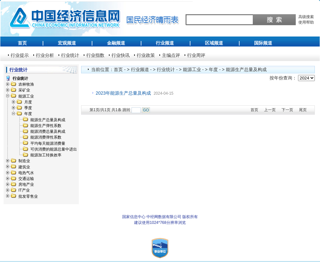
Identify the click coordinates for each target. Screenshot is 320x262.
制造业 (24, 161)
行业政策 (146, 55)
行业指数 (95, 55)
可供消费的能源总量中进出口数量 (59, 149)
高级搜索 (306, 17)
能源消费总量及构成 (47, 131)
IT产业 (24, 190)
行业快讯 (121, 55)
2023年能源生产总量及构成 (123, 93)
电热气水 (26, 173)
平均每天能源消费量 (47, 143)
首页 (22, 43)
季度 (28, 108)
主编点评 (171, 55)
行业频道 (165, 43)
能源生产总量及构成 (47, 120)
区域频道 (214, 43)
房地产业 (26, 184)
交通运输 (26, 178)
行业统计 (70, 55)
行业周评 (196, 55)
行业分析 (45, 55)
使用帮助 (306, 22)
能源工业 (26, 96)
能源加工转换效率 (45, 155)
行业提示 (20, 55)
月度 (28, 102)
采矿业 (24, 90)
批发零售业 (28, 196)
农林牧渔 (26, 84)
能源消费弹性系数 (45, 137)
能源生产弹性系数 (45, 125)
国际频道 (263, 43)
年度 (28, 113)
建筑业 (24, 167)
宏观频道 (67, 43)
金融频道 (116, 43)
